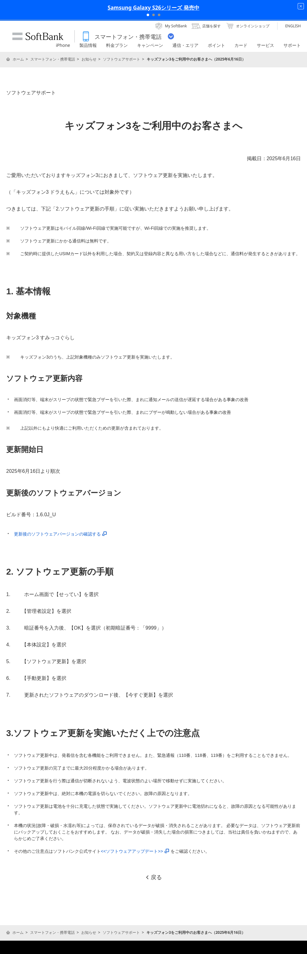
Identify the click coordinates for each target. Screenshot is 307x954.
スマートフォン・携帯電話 (52, 59)
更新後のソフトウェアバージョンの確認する (60, 533)
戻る (153, 877)
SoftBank (38, 36)
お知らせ (89, 59)
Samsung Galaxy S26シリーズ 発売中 (153, 7)
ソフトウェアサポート (121, 59)
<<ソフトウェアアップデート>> (135, 851)
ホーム (18, 59)
